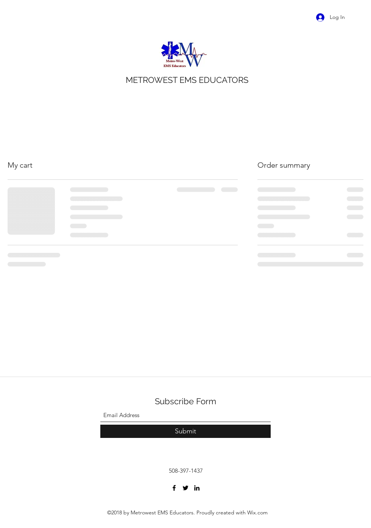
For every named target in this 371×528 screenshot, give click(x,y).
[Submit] (185, 431)
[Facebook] (174, 488)
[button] (358, 17)
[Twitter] (185, 488)
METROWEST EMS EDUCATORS (187, 80)
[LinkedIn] (197, 488)
